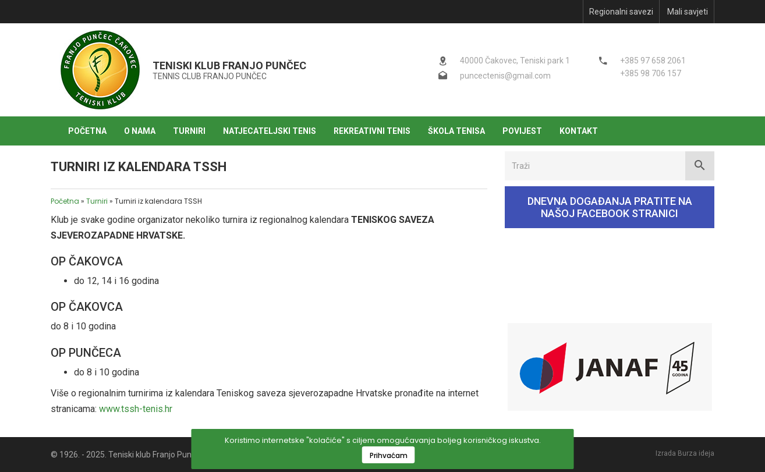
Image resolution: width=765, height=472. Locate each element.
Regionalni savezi (621, 11)
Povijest (522, 131)
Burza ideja (696, 453)
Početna (87, 131)
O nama (139, 131)
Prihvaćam (389, 455)
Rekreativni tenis (372, 131)
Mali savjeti (687, 11)
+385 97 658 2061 (653, 60)
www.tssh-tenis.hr (135, 408)
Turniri (189, 131)
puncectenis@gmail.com (505, 75)
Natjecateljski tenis (269, 131)
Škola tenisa (456, 131)
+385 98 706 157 (650, 73)
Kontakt (578, 131)
